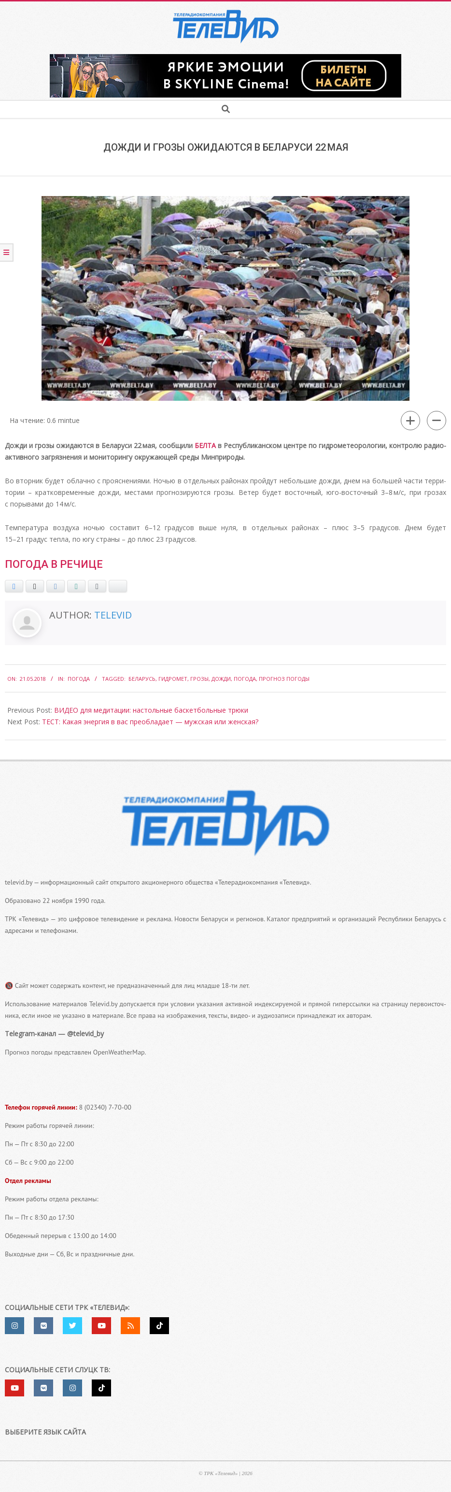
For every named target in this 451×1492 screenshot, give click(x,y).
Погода (79, 678)
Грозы (199, 678)
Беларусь (141, 678)
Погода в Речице (54, 564)
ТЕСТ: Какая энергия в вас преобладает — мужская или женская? (150, 721)
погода (245, 678)
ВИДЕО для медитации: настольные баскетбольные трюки (151, 710)
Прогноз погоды (284, 678)
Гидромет (172, 678)
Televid (113, 614)
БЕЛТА (205, 445)
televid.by (18, 882)
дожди (221, 678)
